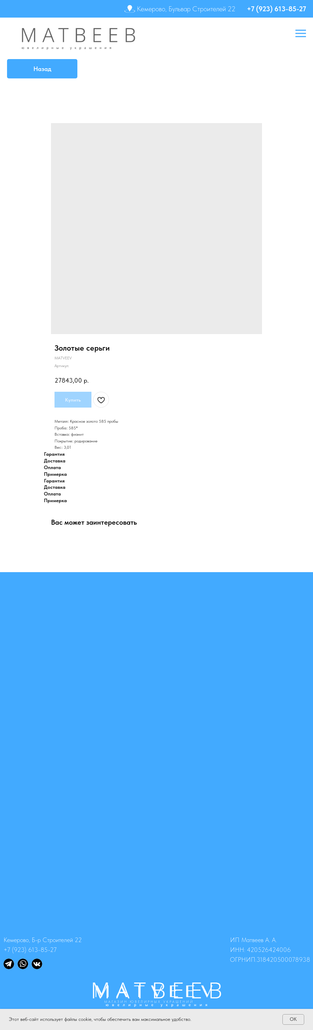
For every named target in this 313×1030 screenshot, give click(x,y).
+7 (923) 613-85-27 (276, 9)
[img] (9, 964)
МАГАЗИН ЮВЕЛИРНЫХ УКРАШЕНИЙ (149, 1001)
